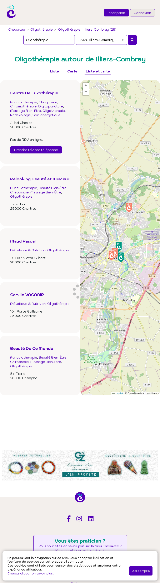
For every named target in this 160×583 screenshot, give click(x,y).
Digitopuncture (50, 106)
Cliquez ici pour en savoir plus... (31, 573)
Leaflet (117, 393)
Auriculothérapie (23, 102)
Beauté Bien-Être (52, 188)
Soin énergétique (46, 115)
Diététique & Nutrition (28, 250)
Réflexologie (20, 115)
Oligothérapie (41, 29)
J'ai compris (141, 571)
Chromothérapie (23, 106)
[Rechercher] (132, 40)
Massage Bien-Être (25, 110)
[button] (111, 255)
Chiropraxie (48, 102)
